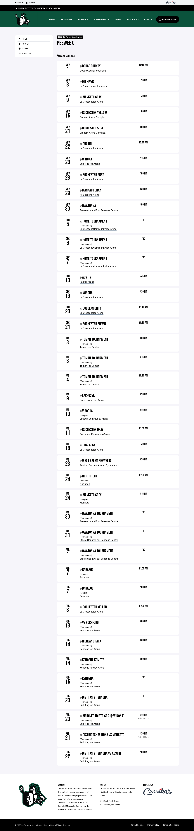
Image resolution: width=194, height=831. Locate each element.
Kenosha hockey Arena (92, 667)
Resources (133, 19)
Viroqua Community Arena (94, 418)
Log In (19, 3)
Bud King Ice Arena (90, 163)
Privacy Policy (153, 825)
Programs (66, 19)
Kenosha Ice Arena (90, 630)
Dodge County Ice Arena (93, 70)
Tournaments (101, 19)
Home (22, 39)
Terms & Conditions (171, 825)
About (51, 19)
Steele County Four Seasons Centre (99, 210)
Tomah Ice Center (89, 347)
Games (23, 48)
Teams (118, 19)
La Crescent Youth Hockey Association (37, 8)
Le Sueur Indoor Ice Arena (94, 86)
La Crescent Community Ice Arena (98, 228)
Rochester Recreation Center (95, 434)
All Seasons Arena (89, 194)
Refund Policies (137, 825)
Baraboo (84, 577)
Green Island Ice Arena (92, 400)
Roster (23, 44)
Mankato (84, 502)
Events (148, 19)
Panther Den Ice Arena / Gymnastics (99, 465)
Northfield (85, 484)
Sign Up (30, 3)
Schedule (83, 19)
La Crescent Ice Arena (91, 101)
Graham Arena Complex (92, 117)
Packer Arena (87, 281)
